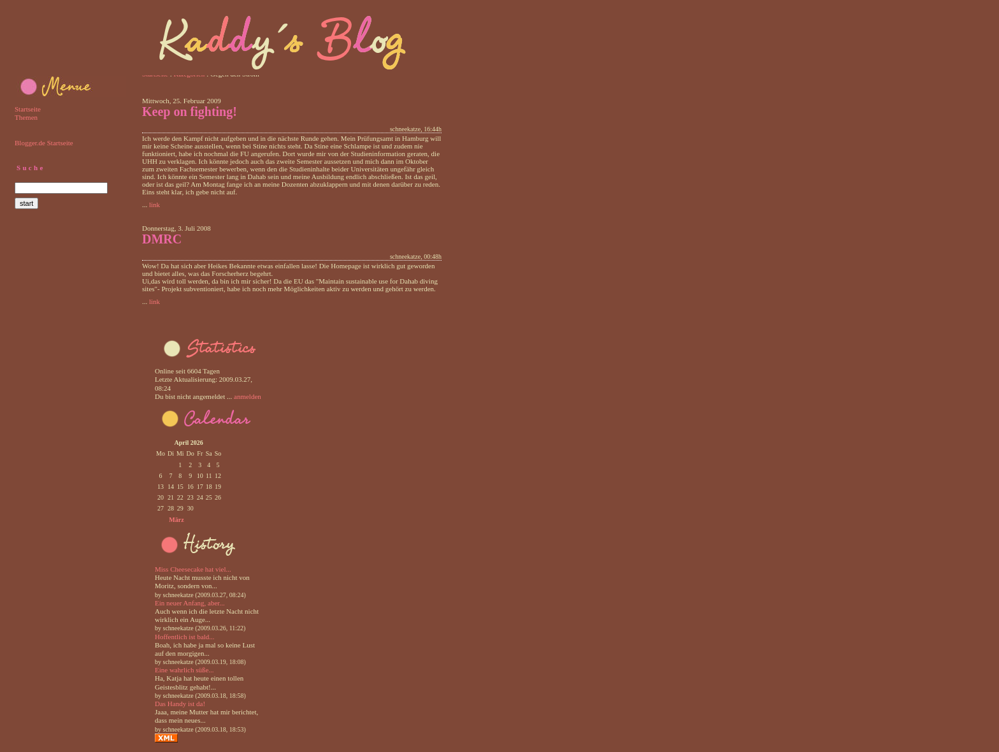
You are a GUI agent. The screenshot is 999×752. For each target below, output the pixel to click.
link (154, 204)
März (176, 519)
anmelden (247, 396)
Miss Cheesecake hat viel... (193, 569)
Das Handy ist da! (180, 703)
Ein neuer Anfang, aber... (190, 603)
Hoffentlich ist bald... (185, 636)
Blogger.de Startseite (44, 143)
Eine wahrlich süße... (184, 670)
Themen (26, 117)
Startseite (28, 109)
